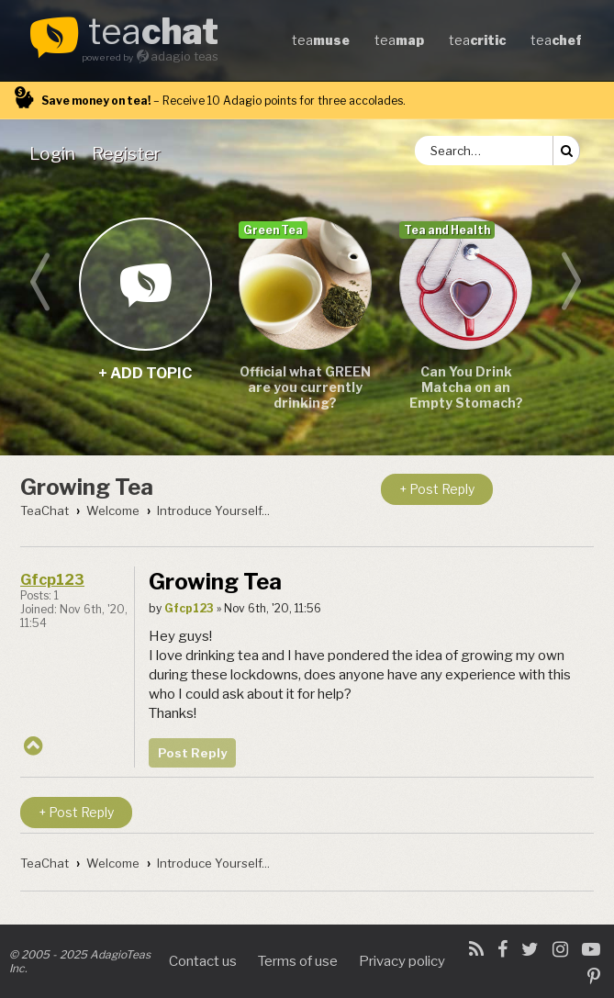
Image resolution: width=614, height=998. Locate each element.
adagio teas (184, 56)
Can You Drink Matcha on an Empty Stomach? (466, 387)
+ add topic (144, 283)
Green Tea (273, 230)
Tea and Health (447, 230)
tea (153, 33)
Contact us (203, 961)
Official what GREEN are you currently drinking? (305, 387)
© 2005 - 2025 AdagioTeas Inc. (80, 961)
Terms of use (298, 961)
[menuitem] (56, 153)
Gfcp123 (52, 580)
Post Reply (192, 753)
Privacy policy (402, 961)
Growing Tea (86, 487)
